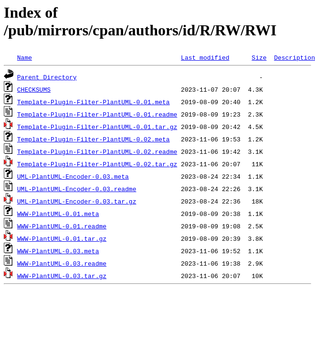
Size (259, 57)
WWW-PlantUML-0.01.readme (61, 226)
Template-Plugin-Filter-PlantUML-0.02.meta (93, 139)
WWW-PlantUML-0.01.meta (58, 213)
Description (294, 57)
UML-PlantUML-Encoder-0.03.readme (76, 188)
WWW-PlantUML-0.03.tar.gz (61, 275)
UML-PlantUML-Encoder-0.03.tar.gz (76, 201)
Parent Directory (47, 77)
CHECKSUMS (34, 89)
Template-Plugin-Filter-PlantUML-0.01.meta (93, 101)
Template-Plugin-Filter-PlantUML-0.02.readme (97, 151)
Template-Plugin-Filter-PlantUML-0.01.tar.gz (97, 126)
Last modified (205, 57)
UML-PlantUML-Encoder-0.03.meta (73, 176)
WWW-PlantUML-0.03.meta (58, 251)
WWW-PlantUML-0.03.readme (61, 263)
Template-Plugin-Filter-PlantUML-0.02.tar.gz (97, 164)
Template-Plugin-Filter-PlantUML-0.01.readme (97, 114)
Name (24, 57)
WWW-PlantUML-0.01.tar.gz (61, 238)
